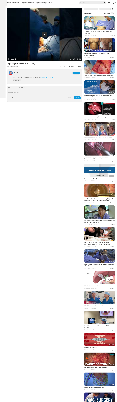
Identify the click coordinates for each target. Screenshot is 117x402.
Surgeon (34, 72)
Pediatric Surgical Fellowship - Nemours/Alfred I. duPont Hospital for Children (101, 89)
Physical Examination (33, 3)
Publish (82, 97)
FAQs (3, 49)
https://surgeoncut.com (64, 77)
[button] (113, 3)
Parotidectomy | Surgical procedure (101, 333)
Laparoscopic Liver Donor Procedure (101, 163)
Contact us (5, 53)
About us (12, 51)
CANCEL (75, 97)
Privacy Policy (6, 51)
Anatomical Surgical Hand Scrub (100, 386)
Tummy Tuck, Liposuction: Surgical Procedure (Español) (100, 30)
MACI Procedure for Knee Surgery (100, 368)
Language (12, 53)
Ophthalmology (62, 3)
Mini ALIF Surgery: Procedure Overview (101, 279)
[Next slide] (112, 9)
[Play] (27, 59)
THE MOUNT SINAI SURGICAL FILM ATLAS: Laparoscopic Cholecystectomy (102, 145)
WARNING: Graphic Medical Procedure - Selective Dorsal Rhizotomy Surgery (102, 202)
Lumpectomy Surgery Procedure (100, 351)
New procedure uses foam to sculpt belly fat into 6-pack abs (101, 49)
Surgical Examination (49, 3)
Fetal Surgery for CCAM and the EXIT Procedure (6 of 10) (101, 241)
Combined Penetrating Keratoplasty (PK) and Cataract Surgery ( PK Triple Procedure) (101, 182)
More (72, 3)
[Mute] (82, 59)
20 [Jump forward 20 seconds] (79, 59)
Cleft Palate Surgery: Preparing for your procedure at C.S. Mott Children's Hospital (102, 222)
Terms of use (9, 49)
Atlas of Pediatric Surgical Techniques (101, 107)
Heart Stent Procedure (97, 316)
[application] (56, 34)
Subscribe (81, 73)
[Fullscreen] (85, 59)
